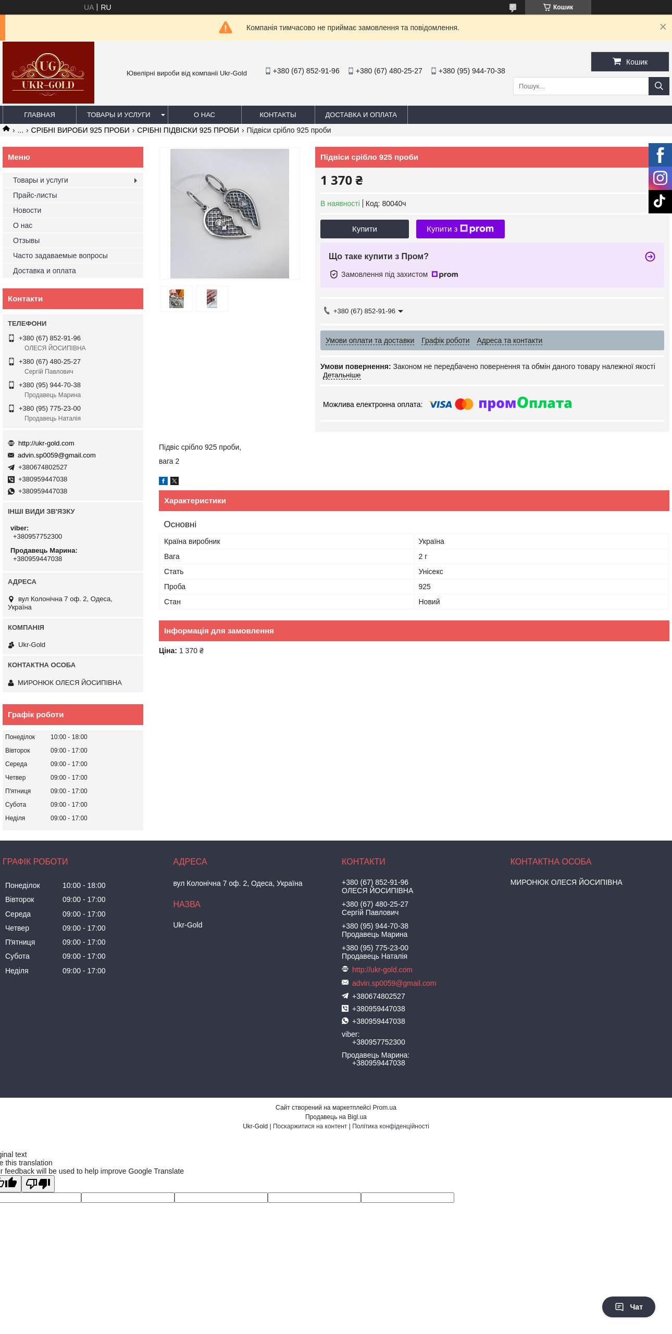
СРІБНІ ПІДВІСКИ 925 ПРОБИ (188, 130)
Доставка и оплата (361, 115)
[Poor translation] (38, 1183)
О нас (204, 115)
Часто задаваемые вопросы (60, 255)
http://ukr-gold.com (46, 443)
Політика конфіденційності (390, 1126)
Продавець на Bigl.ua (336, 1117)
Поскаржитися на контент (310, 1126)
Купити (364, 228)
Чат (629, 1307)
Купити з (460, 229)
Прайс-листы (35, 195)
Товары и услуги (119, 115)
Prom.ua (384, 1107)
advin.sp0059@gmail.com (57, 455)
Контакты (277, 115)
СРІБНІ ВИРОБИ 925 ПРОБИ (80, 130)
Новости (27, 210)
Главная (39, 115)
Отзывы (26, 240)
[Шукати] (659, 86)
